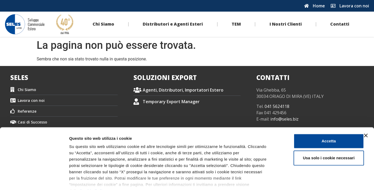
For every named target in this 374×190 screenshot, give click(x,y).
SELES (19, 77)
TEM (236, 24)
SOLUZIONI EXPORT (165, 77)
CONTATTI (273, 77)
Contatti (339, 24)
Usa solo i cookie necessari (316, 126)
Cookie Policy (93, 159)
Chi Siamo (103, 24)
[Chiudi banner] (366, 104)
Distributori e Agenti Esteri (173, 24)
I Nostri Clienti (286, 24)
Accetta (316, 109)
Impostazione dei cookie (286, 179)
